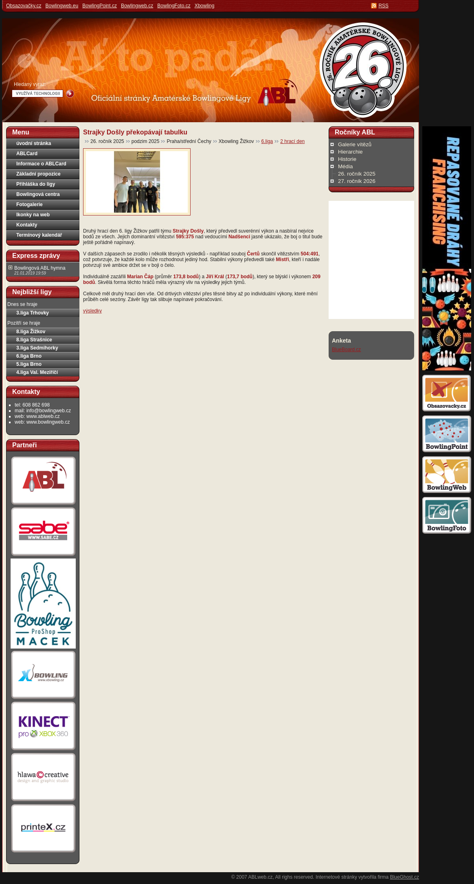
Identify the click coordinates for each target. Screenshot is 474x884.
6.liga (267, 141)
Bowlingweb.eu (61, 6)
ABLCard (26, 153)
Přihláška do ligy (35, 184)
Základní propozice (38, 174)
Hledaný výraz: (30, 84)
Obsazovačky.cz (23, 6)
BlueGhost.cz (404, 877)
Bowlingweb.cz (137, 6)
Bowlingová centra (38, 194)
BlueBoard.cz (346, 349)
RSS (383, 6)
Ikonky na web (33, 215)
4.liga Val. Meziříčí (37, 372)
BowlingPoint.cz (99, 6)
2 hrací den (292, 141)
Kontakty (26, 225)
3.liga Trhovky (32, 313)
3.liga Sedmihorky (37, 348)
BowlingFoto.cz (173, 6)
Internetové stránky (336, 877)
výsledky (92, 311)
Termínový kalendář (39, 235)
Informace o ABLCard (41, 164)
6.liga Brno (29, 356)
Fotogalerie (29, 204)
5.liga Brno (29, 364)
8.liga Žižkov (30, 331)
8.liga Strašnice (34, 340)
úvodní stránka (33, 143)
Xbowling (205, 6)
